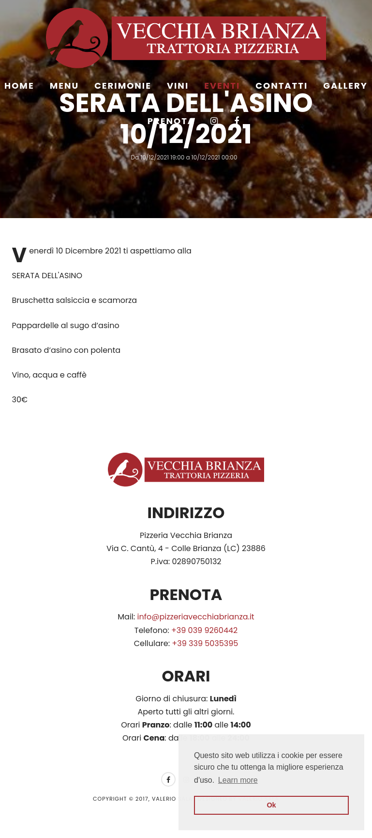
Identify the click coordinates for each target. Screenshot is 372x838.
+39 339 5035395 (205, 643)
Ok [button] (271, 805)
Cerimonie (122, 85)
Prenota (171, 121)
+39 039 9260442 (204, 630)
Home (19, 85)
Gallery (345, 85)
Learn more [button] (238, 780)
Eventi (222, 85)
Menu (64, 85)
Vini (178, 85)
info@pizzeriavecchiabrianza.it (195, 616)
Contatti (281, 85)
